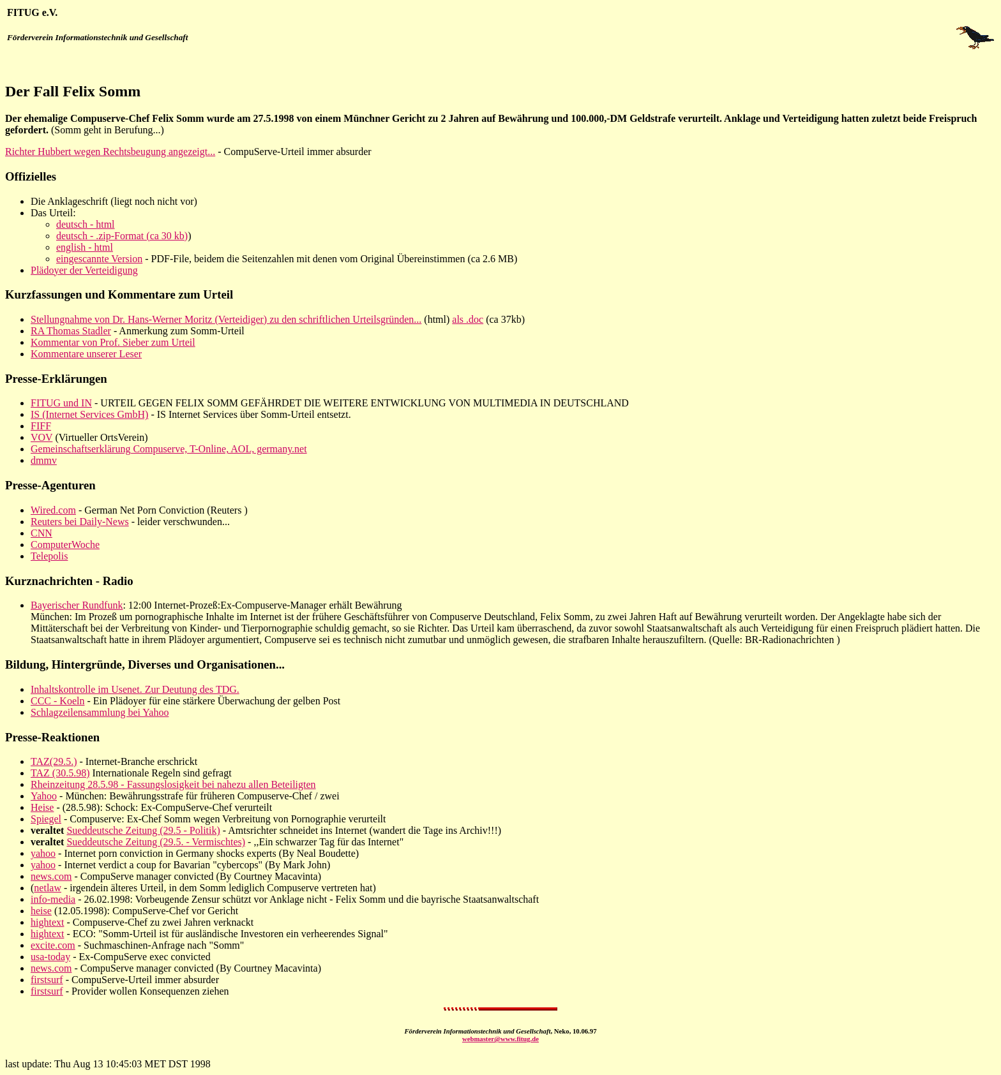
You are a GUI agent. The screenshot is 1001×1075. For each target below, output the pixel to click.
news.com (51, 876)
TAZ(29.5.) (54, 761)
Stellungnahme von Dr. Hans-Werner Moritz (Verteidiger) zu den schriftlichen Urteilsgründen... (226, 319)
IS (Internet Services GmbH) (89, 414)
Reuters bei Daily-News (80, 521)
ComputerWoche (65, 544)
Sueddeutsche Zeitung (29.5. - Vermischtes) (155, 841)
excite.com (53, 945)
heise (41, 910)
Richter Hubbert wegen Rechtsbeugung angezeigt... (110, 151)
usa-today (50, 956)
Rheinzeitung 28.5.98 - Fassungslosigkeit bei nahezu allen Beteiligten (173, 784)
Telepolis (49, 556)
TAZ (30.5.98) (60, 772)
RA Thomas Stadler (71, 330)
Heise (42, 807)
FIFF (41, 425)
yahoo (43, 853)
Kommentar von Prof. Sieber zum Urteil (113, 342)
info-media (53, 899)
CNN (41, 533)
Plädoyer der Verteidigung (84, 270)
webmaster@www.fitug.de (500, 1038)
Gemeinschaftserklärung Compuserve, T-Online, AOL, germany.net (169, 448)
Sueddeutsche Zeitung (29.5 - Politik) (143, 830)
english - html (84, 247)
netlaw (47, 887)
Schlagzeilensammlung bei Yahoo (100, 712)
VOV (41, 437)
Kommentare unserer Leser (86, 353)
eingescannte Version (99, 258)
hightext (47, 922)
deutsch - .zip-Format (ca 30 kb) (122, 235)
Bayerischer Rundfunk (77, 605)
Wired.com (53, 510)
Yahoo (44, 795)
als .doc (467, 319)
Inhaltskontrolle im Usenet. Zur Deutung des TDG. (135, 689)
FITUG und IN (61, 402)
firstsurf (47, 979)
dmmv (44, 460)
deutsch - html (85, 224)
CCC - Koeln (57, 700)
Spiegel (46, 818)
